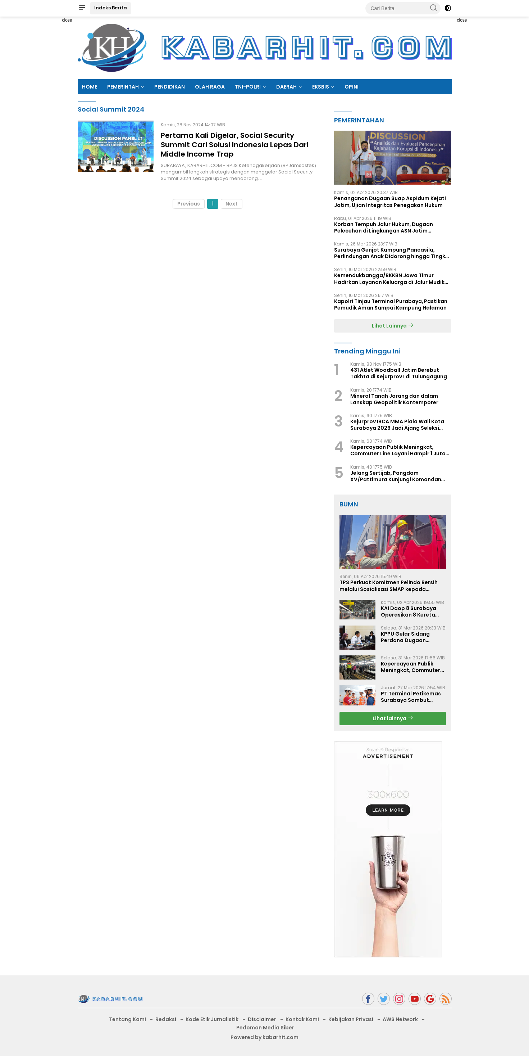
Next (231, 203)
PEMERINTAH (123, 86)
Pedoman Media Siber (265, 1027)
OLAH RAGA (210, 86)
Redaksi (165, 1019)
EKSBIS (320, 86)
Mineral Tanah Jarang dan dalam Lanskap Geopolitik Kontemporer (394, 399)
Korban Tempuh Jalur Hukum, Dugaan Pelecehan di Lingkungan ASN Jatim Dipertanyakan (383, 227)
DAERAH (286, 86)
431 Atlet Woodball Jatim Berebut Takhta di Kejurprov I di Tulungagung (398, 373)
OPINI (352, 86)
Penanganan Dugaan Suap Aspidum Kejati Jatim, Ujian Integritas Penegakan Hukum (390, 201)
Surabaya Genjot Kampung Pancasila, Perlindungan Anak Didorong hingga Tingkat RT (392, 253)
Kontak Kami (302, 1019)
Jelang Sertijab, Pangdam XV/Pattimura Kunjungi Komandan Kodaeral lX (395, 476)
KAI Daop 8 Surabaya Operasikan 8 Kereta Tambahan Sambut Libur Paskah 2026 (408, 611)
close (67, 20)
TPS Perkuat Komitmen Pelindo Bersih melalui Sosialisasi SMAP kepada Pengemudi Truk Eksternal (388, 585)
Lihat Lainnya (393, 325)
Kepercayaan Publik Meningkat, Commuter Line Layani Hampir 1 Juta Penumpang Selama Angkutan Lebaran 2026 (398, 450)
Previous (188, 203)
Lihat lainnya (393, 718)
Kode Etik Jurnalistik (212, 1019)
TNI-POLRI (248, 86)
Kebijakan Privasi (350, 1019)
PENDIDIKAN (169, 86)
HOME (89, 86)
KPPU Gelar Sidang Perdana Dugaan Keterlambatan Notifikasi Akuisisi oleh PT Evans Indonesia (410, 637)
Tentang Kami (127, 1019)
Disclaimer (262, 1019)
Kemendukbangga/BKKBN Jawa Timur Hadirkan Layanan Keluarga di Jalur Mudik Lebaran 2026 (389, 278)
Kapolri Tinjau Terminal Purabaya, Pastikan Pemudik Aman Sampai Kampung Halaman (391, 304)
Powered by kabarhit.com (265, 1037)
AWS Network (400, 1019)
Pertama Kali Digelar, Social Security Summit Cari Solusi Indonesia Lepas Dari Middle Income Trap (235, 144)
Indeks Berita (110, 7)
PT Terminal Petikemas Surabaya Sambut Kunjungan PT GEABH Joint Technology (411, 696)
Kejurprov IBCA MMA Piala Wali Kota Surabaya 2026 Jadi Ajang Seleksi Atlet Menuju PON (397, 424)
